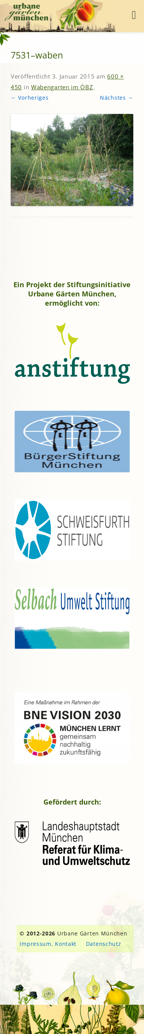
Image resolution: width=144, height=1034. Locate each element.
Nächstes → (116, 97)
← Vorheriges (29, 97)
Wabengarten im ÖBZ (62, 87)
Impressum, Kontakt (48, 943)
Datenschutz (103, 943)
